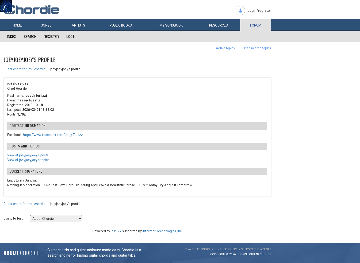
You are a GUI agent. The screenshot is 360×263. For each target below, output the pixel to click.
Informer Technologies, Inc (162, 231)
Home (17, 25)
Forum (255, 25)
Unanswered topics (257, 48)
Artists (78, 25)
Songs (46, 25)
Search (30, 37)
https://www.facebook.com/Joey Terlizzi (53, 135)
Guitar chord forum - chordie (24, 69)
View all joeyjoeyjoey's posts (28, 155)
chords (265, 254)
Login (70, 37)
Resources (218, 25)
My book (171, 25)
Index (11, 37)
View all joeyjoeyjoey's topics (28, 160)
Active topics (225, 48)
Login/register (259, 10)
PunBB (116, 231)
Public (121, 25)
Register (51, 37)
